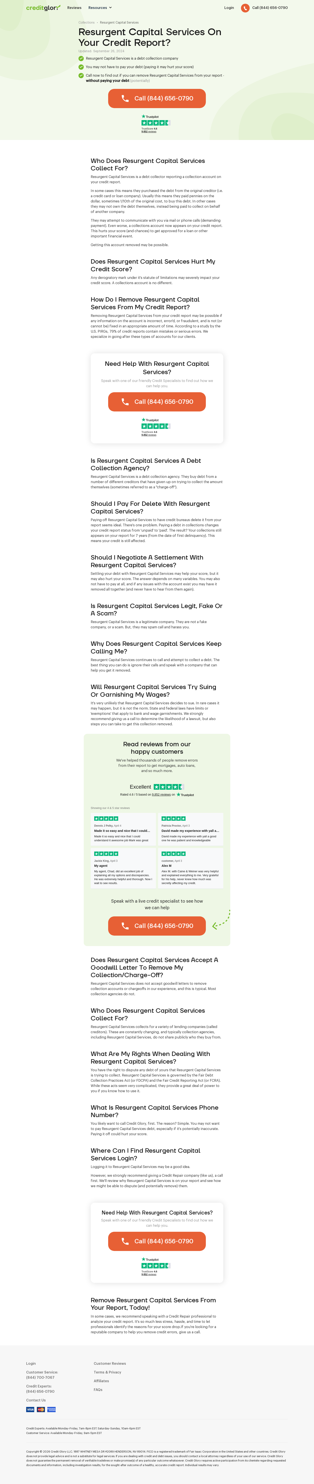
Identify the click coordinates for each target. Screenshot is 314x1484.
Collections (86, 22)
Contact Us (36, 1400)
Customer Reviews (110, 1363)
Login (31, 1363)
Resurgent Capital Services (119, 22)
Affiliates (101, 1381)
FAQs (98, 1390)
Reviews (74, 8)
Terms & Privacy (107, 1372)
